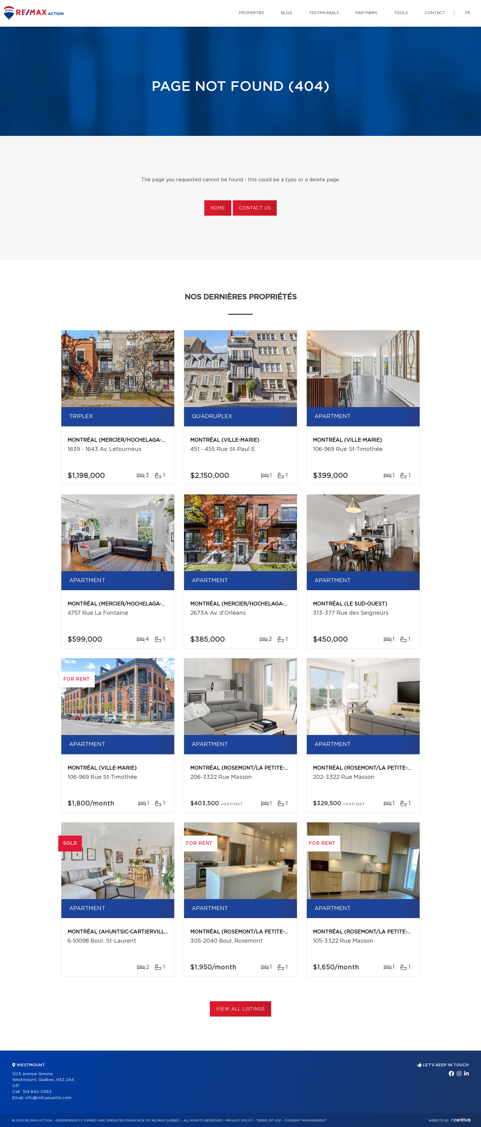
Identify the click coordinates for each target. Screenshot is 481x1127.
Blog (286, 13)
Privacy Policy (239, 1120)
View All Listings (240, 1009)
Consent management (305, 1120)
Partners (366, 13)
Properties (251, 13)
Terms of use (268, 1120)
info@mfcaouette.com (48, 1098)
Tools (401, 13)
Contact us (255, 208)
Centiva (461, 1120)
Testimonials (324, 13)
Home (217, 208)
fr (467, 13)
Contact (435, 13)
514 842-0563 (37, 1092)
